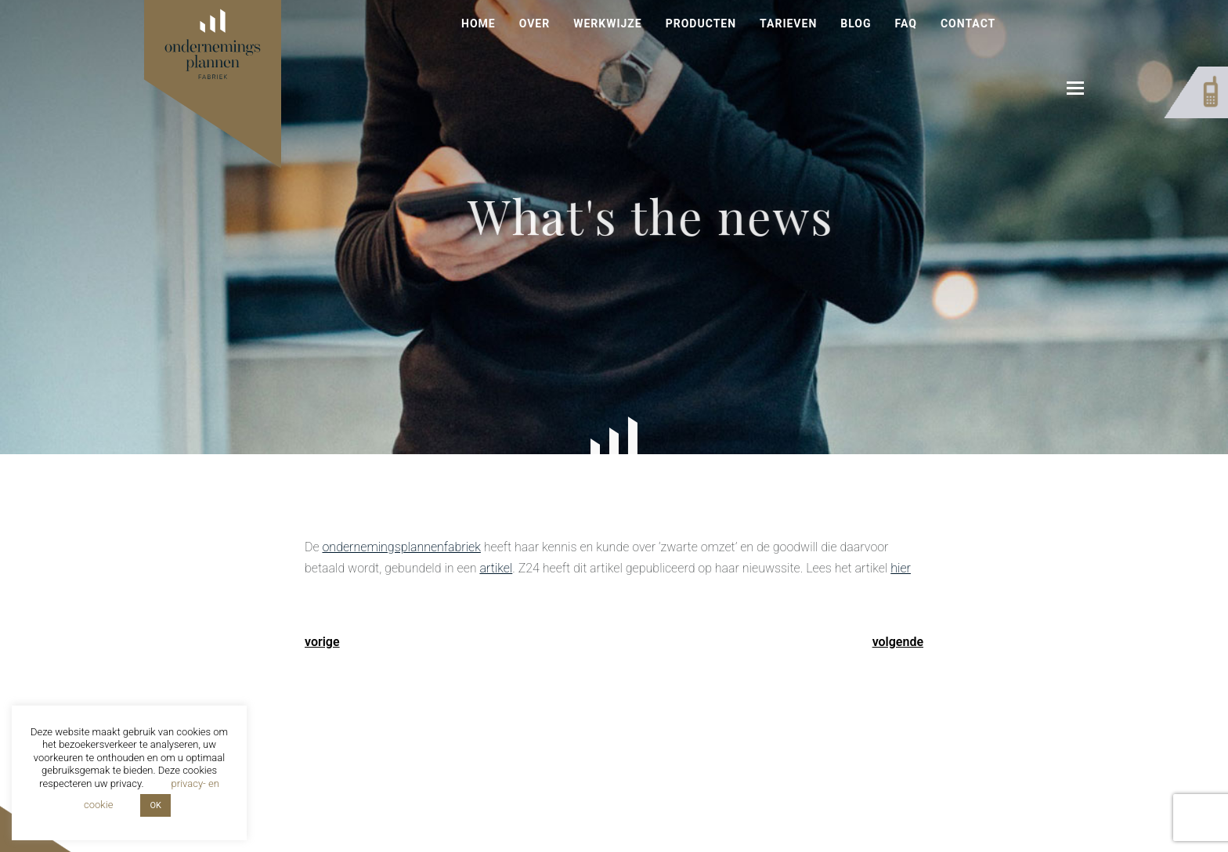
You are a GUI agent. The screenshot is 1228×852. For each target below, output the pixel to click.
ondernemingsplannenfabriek (401, 547)
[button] (1075, 88)
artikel (495, 568)
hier (900, 568)
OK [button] (155, 805)
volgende (897, 641)
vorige (322, 641)
